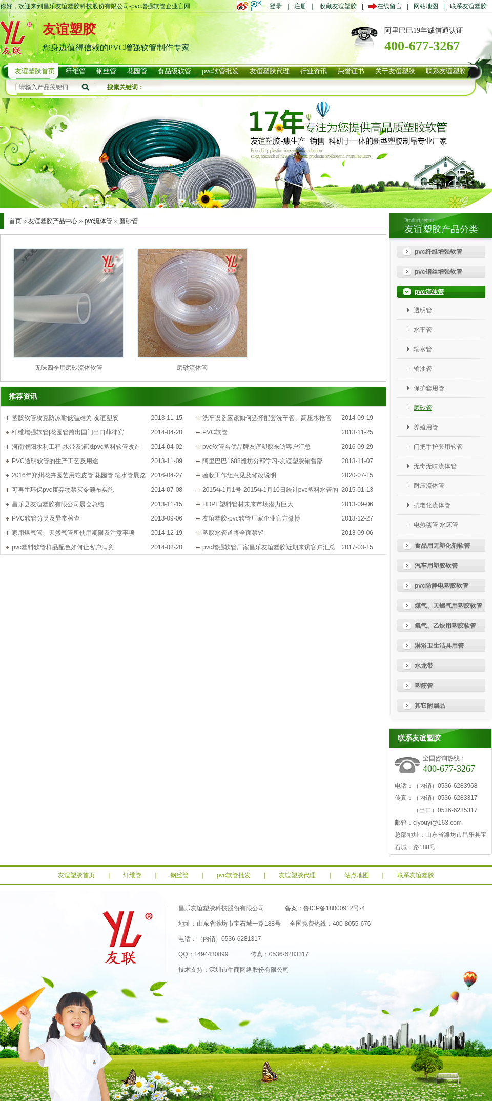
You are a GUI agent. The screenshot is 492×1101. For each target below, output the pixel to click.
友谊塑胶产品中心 (52, 221)
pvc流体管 (99, 221)
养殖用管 (426, 427)
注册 (300, 6)
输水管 (423, 349)
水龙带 (424, 665)
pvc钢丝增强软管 (438, 271)
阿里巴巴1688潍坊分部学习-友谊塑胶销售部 (262, 461)
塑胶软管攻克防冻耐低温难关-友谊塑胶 (65, 418)
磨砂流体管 (192, 367)
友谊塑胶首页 (76, 875)
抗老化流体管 (432, 505)
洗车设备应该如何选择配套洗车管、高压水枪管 (267, 418)
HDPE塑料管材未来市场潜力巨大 (247, 504)
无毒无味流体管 (435, 466)
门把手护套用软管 (438, 446)
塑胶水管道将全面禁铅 (233, 532)
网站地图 (426, 6)
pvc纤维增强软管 (438, 251)
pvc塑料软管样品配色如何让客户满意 (63, 547)
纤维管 (132, 875)
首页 (15, 221)
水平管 (423, 329)
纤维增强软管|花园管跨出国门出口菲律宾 (68, 432)
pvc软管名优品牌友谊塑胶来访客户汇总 (256, 446)
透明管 (423, 310)
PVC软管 (215, 432)
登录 (276, 6)
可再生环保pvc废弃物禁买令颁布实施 (63, 489)
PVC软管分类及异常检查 (46, 518)
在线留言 (388, 6)
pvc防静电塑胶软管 (441, 585)
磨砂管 (128, 221)
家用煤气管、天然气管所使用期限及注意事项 (73, 532)
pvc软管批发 (234, 875)
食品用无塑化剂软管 (442, 545)
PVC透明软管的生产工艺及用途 (55, 461)
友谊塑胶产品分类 (441, 229)
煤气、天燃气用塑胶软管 (448, 605)
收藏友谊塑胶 (338, 6)
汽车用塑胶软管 (436, 565)
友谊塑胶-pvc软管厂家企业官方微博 (251, 518)
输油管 (423, 368)
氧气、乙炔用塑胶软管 (445, 625)
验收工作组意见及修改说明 (239, 475)
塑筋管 (424, 685)
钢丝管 (179, 875)
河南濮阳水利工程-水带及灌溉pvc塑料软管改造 (76, 446)
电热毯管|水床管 (436, 524)
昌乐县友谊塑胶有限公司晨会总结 (58, 504)
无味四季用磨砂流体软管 (68, 367)
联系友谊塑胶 (468, 6)
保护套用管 (429, 388)
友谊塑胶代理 (297, 875)
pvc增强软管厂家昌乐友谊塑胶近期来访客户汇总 (268, 547)
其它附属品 (430, 705)
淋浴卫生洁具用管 (439, 645)
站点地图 (356, 875)
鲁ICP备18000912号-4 (334, 908)
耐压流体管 (429, 485)
